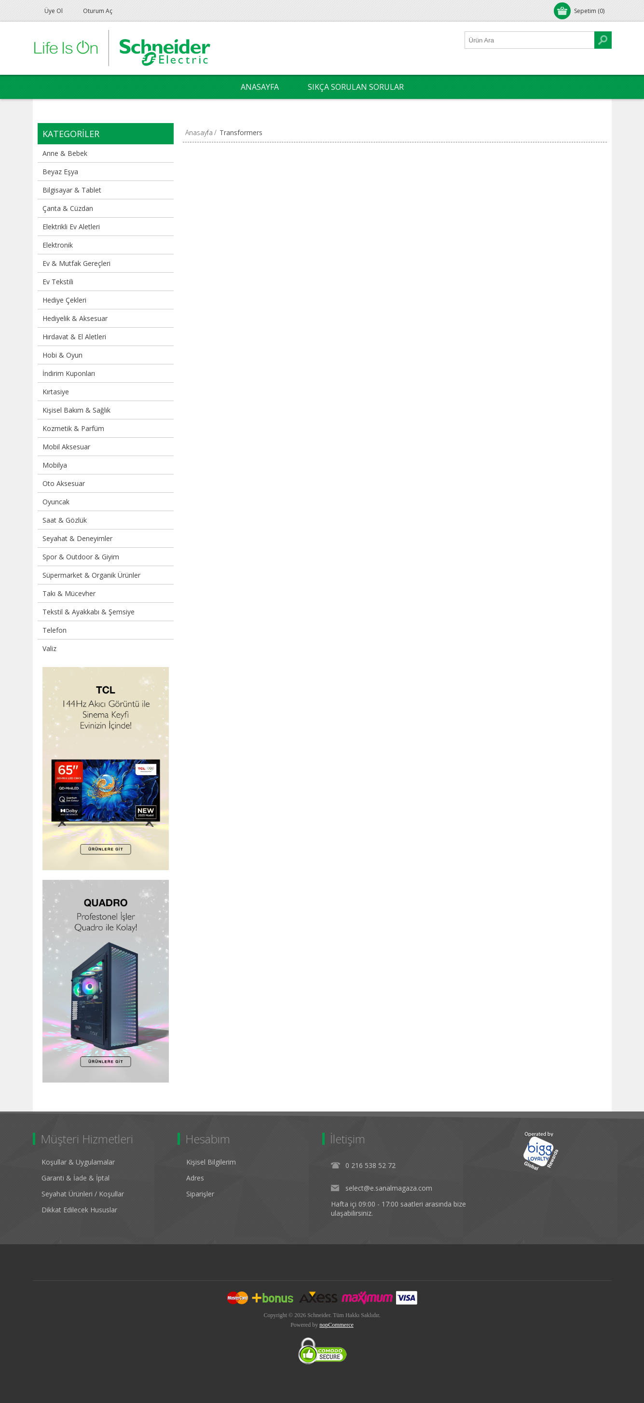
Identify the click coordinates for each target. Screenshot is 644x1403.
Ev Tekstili (57, 281)
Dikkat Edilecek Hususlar (79, 1209)
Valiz (49, 648)
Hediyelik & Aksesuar (75, 318)
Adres (195, 1177)
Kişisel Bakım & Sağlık (76, 410)
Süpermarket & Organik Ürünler (91, 575)
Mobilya (54, 465)
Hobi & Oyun (62, 355)
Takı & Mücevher (69, 593)
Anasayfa (199, 132)
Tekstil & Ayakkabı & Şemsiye (88, 611)
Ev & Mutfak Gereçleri (76, 263)
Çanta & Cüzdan (67, 208)
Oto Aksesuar (63, 483)
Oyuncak (55, 501)
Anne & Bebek (64, 153)
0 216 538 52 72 (370, 1165)
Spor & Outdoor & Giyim (80, 556)
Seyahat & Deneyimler (77, 538)
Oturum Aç (97, 11)
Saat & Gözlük (64, 520)
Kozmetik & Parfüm (73, 428)
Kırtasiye (55, 391)
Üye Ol (53, 11)
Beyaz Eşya (60, 171)
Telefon (54, 630)
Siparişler (200, 1193)
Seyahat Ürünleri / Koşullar (82, 1193)
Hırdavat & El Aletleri (74, 336)
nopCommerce (336, 1324)
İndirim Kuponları (68, 373)
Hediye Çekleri (64, 300)
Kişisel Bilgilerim (211, 1162)
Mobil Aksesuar (66, 446)
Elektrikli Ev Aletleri (71, 226)
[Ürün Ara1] (530, 40)
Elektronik (57, 245)
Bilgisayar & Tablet (71, 189)
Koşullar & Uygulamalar (78, 1162)
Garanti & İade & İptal (75, 1177)
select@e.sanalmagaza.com (388, 1188)
